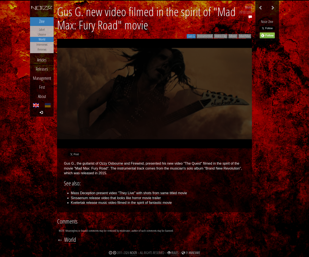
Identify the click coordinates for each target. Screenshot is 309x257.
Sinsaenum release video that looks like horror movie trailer (116, 198)
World (248, 7)
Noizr (133, 252)
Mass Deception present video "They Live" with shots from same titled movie (129, 193)
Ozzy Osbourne (111, 163)
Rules (175, 252)
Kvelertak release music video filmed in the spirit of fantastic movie (121, 202)
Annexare (194, 252)
